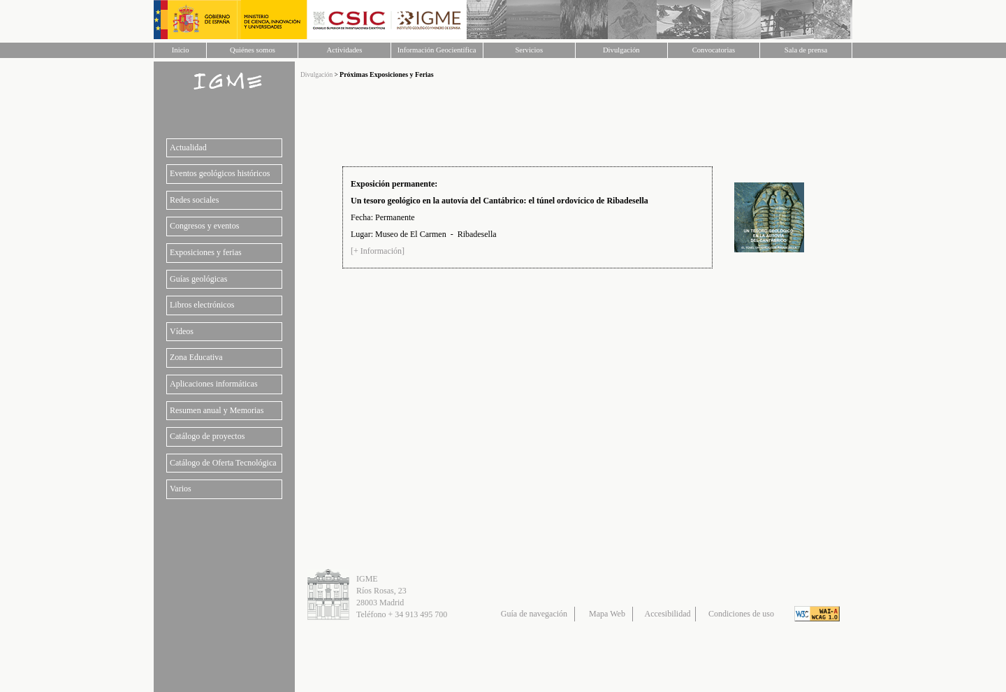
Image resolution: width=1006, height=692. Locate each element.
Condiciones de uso (741, 614)
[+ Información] (377, 251)
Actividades (345, 50)
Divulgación (621, 50)
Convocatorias (714, 50)
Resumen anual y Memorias (216, 410)
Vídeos (182, 331)
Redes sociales (194, 200)
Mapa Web (607, 614)
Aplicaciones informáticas (214, 384)
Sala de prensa (806, 50)
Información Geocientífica (437, 50)
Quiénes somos (252, 50)
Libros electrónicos (202, 305)
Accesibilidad (668, 614)
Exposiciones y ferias (206, 252)
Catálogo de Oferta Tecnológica (223, 463)
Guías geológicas (198, 279)
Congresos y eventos (204, 226)
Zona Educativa (196, 357)
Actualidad (188, 147)
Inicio (180, 50)
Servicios (529, 50)
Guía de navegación (534, 614)
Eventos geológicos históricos (220, 173)
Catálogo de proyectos (207, 436)
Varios (180, 488)
